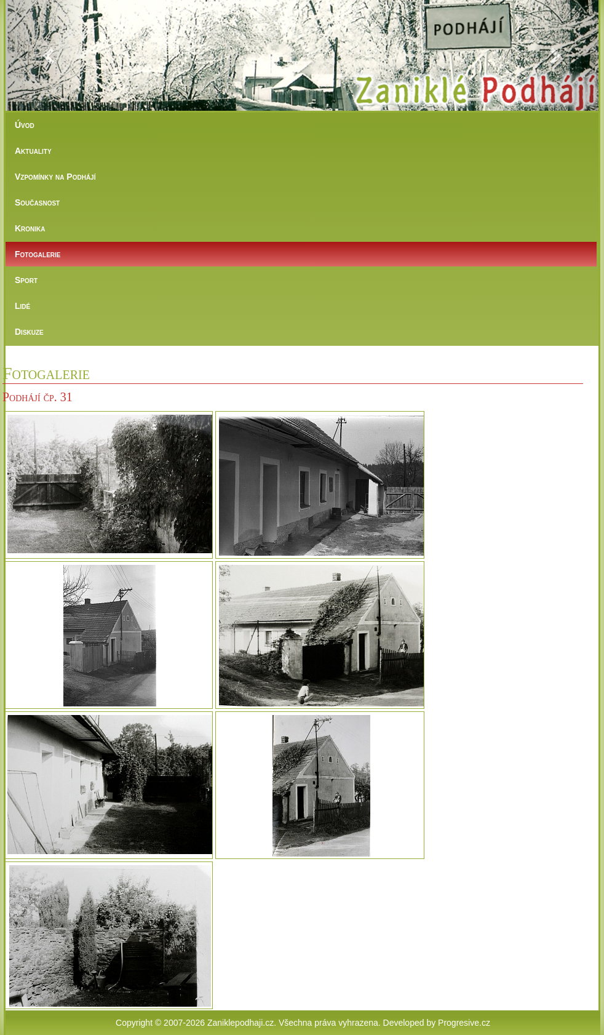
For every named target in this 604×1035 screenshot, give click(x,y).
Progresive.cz (464, 1023)
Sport (26, 280)
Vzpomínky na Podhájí (55, 177)
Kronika (30, 228)
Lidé (22, 306)
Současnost (37, 202)
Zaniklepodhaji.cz (240, 1023)
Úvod (24, 125)
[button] (50, 55)
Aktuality (33, 151)
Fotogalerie (37, 254)
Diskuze (29, 332)
